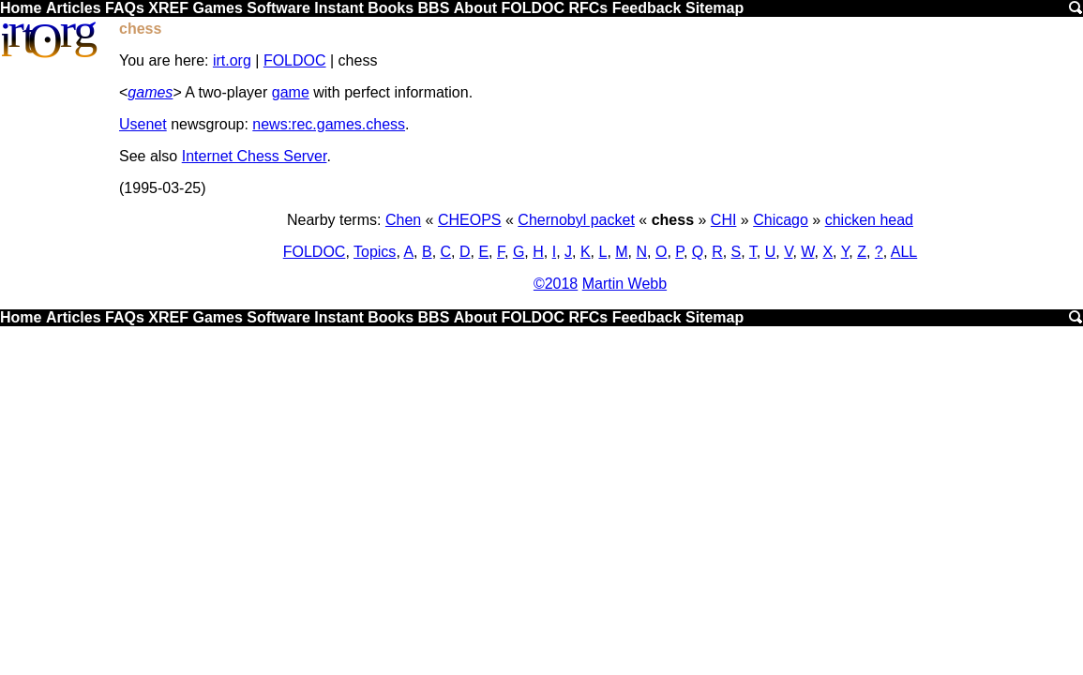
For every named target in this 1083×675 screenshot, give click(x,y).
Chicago (780, 220)
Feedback (647, 8)
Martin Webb (624, 284)
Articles (73, 8)
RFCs (588, 8)
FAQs (124, 8)
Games (217, 8)
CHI (724, 220)
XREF (168, 8)
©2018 (556, 284)
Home (20, 8)
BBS (434, 8)
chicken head (869, 220)
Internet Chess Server (254, 156)
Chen (403, 220)
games (150, 92)
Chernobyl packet (576, 220)
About (475, 8)
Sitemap (714, 8)
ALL (904, 252)
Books (391, 8)
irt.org (232, 60)
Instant (338, 8)
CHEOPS (470, 220)
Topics (374, 252)
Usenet (143, 124)
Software (278, 8)
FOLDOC (532, 8)
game (290, 92)
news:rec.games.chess (328, 124)
